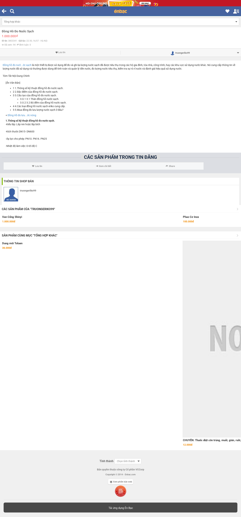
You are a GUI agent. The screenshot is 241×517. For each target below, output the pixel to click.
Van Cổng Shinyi (12, 217)
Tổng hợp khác (12, 21)
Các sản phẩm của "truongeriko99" (28, 209)
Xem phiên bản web (121, 482)
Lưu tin (60, 52)
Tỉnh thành (106, 461)
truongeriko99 (28, 190)
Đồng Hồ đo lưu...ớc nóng (22, 115)
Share (170, 166)
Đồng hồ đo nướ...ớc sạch (17, 65)
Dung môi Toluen (12, 243)
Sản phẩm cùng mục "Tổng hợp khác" (29, 235)
